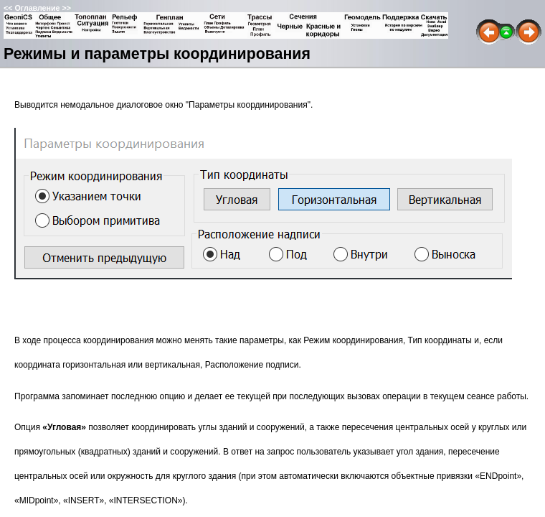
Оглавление (37, 8)
